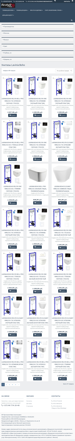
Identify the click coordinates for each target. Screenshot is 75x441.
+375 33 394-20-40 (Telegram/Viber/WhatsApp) (58, 409)
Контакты (29, 402)
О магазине (29, 407)
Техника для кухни (8, 10)
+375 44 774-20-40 (56, 402)
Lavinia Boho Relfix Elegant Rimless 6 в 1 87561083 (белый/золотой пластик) (37, 322)
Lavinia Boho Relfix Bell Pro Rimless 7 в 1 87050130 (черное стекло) (12, 100)
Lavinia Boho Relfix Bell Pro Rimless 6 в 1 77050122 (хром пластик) (12, 144)
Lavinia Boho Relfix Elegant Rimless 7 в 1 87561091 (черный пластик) (12, 322)
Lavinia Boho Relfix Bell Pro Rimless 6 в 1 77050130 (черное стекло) (12, 277)
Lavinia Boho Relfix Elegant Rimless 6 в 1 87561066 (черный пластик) (62, 322)
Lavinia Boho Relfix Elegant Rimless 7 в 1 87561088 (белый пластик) (62, 144)
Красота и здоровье (36, 10)
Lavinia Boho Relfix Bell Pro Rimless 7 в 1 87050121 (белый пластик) (37, 365)
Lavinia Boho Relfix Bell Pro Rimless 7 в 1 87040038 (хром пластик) (12, 365)
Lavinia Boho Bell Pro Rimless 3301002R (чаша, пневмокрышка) (38, 188)
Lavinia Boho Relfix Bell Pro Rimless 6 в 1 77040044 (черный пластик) (62, 365)
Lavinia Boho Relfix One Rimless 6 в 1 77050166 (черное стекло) (63, 277)
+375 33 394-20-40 (56, 405)
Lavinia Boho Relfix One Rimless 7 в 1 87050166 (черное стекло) (38, 144)
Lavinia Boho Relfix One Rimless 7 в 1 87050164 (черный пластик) (63, 100)
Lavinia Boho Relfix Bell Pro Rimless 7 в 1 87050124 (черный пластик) (12, 232)
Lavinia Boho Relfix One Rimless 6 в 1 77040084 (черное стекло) (13, 188)
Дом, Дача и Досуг (8, 15)
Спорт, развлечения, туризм (53, 10)
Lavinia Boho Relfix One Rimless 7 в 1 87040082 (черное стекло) (38, 232)
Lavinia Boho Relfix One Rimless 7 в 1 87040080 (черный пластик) (38, 100)
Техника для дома (22, 10)
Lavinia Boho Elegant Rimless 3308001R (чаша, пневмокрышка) (63, 188)
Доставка (29, 405)
